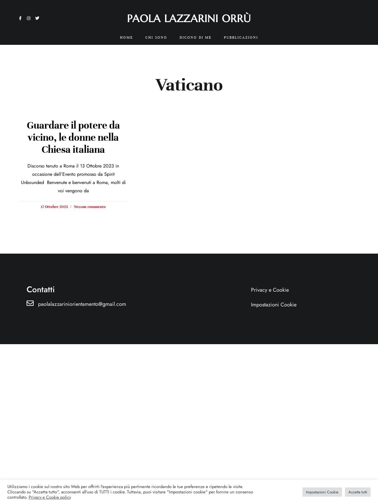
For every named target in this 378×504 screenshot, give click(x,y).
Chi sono (156, 37)
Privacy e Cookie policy (50, 497)
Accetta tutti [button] (357, 492)
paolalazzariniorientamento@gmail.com (82, 304)
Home (126, 37)
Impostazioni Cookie (273, 304)
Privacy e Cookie (270, 290)
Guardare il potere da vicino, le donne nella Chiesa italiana (73, 137)
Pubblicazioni (241, 37)
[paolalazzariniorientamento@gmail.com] (30, 303)
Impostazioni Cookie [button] (322, 492)
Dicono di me (195, 37)
